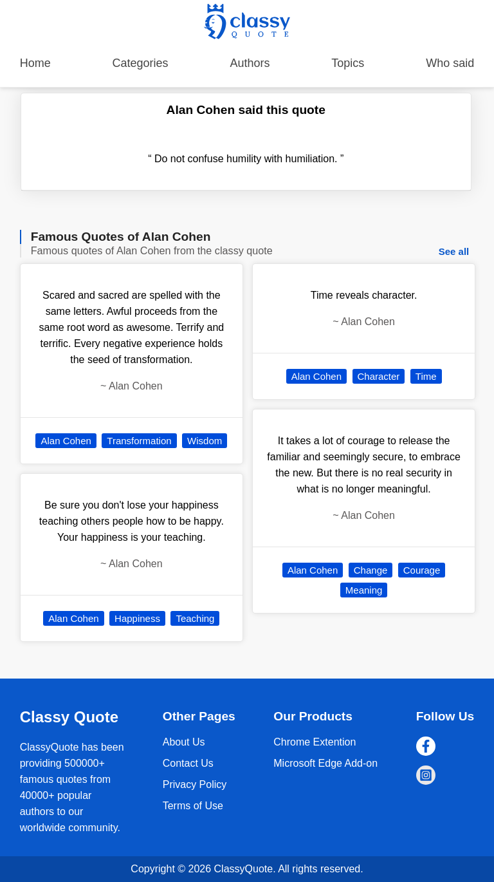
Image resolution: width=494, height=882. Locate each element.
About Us (184, 742)
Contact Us (188, 763)
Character (379, 376)
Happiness (137, 618)
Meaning (364, 590)
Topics (347, 63)
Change (371, 570)
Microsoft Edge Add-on (325, 763)
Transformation (139, 440)
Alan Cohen (66, 440)
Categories (141, 63)
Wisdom (204, 440)
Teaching (195, 618)
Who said (450, 63)
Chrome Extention (314, 742)
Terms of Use (193, 805)
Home (35, 63)
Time (426, 376)
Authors (250, 63)
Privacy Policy (195, 784)
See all (454, 251)
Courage (422, 570)
